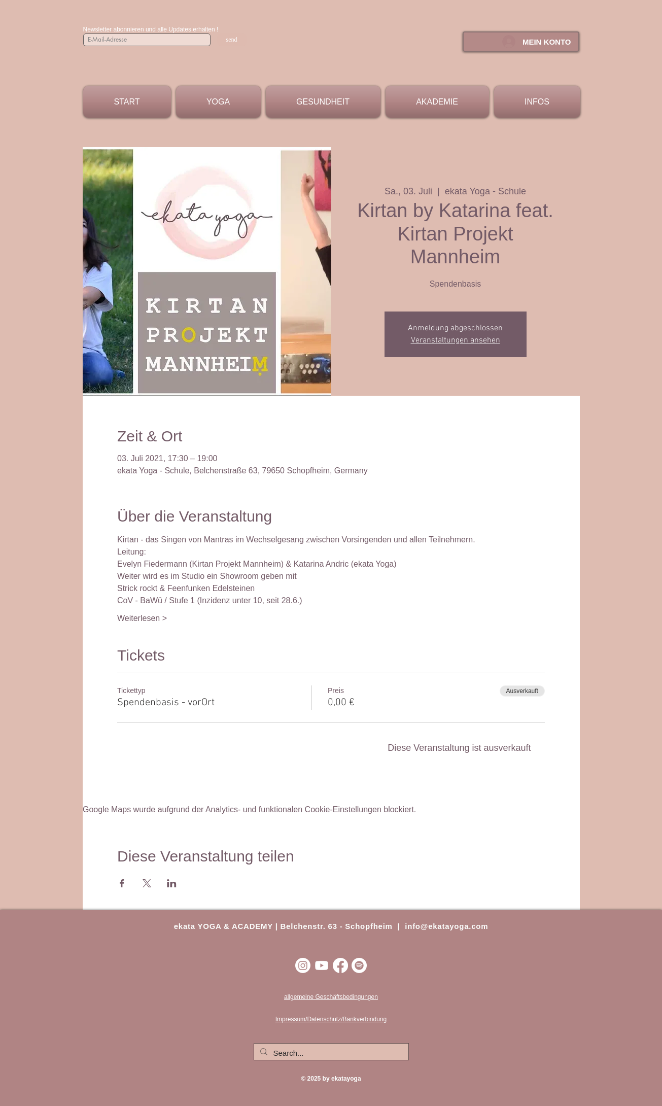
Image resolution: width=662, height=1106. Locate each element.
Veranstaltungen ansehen (455, 340)
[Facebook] (340, 965)
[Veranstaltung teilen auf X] (147, 883)
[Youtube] (321, 965)
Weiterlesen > (142, 618)
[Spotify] (359, 965)
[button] (218, 102)
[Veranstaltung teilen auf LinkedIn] (172, 883)
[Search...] (330, 1053)
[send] (232, 39)
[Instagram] (302, 965)
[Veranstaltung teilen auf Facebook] (122, 883)
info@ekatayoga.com (446, 926)
